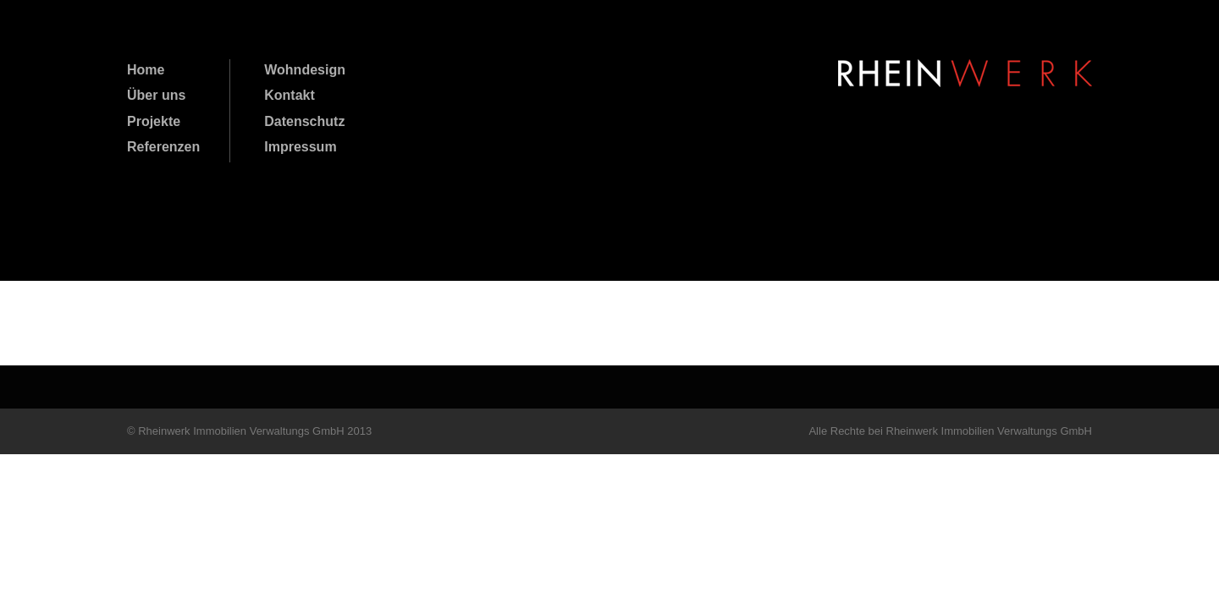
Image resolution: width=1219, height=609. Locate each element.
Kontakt (289, 95)
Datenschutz (304, 121)
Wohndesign (304, 70)
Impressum (300, 147)
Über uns (156, 95)
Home (145, 70)
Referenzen (163, 147)
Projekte (153, 121)
